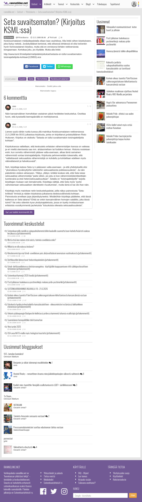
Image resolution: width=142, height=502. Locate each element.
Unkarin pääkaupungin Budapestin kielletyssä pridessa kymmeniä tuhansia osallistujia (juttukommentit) (48, 313)
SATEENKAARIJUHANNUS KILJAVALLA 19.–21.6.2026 (27, 288)
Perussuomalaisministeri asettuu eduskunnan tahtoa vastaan (38, 427)
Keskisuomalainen (60, 79)
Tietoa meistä (49, 476)
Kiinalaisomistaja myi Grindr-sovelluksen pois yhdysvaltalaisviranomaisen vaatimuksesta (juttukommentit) (49, 253)
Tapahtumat (115, 4)
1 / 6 (89, 106)
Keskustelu (74, 4)
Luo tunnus (82, 476)
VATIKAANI (17, 405)
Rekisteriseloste (119, 479)
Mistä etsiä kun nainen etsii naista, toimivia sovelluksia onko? (31, 240)
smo (14, 106)
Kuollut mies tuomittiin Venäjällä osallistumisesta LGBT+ (45, 385)
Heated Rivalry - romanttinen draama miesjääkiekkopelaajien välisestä (48, 373)
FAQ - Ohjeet (83, 473)
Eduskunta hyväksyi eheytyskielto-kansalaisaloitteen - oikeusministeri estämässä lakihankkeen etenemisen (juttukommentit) (45, 306)
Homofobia (42, 79)
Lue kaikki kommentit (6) (19, 212)
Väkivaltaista (25, 447)
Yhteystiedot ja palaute (53, 473)
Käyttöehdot (118, 476)
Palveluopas (102, 4)
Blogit (88, 4)
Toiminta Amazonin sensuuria (31, 416)
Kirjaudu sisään (84, 479)
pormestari (8, 438)
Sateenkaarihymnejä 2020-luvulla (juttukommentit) (27, 275)
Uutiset (34, 4)
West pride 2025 (14, 326)
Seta (31, 79)
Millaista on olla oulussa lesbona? (20, 246)
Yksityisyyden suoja (121, 473)
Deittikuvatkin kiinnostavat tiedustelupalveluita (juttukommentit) (32, 260)
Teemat (61, 4)
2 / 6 (89, 124)
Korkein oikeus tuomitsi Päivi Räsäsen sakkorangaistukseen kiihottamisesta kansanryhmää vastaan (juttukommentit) (47, 296)
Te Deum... (8, 396)
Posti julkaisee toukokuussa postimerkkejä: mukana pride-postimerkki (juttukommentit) (42, 282)
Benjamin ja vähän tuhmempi (33, 362)
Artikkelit (47, 4)
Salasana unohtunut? (87, 482)
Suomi (22, 79)
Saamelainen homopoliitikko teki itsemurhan (24, 320)
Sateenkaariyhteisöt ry (53, 482)
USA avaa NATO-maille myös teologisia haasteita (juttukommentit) (33, 333)
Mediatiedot (48, 479)
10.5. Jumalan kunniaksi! (13, 354)
